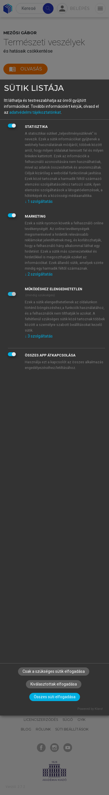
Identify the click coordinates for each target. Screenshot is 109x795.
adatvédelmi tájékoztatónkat (35, 112)
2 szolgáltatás (39, 274)
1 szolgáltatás (39, 201)
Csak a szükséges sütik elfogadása (54, 671)
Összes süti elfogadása (54, 697)
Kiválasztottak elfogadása (53, 684)
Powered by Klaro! (90, 709)
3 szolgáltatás (39, 336)
